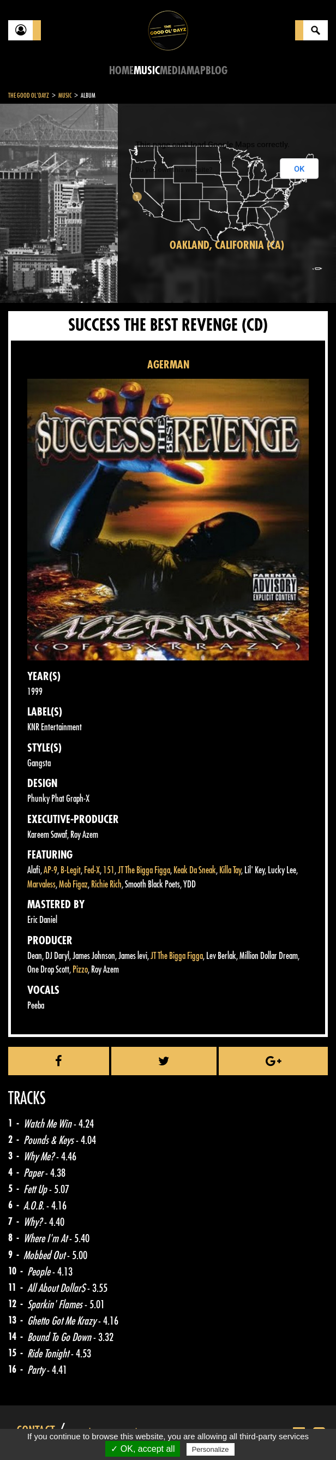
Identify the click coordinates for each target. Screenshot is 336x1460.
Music (147, 70)
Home (121, 70)
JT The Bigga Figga (144, 870)
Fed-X (92, 870)
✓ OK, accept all (143, 1448)
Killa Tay (230, 870)
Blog (216, 70)
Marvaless (41, 884)
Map (196, 70)
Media (173, 70)
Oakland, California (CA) (227, 245)
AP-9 (50, 870)
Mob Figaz (73, 884)
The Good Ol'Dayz (28, 95)
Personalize (210, 1449)
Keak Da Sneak (194, 870)
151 (109, 870)
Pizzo (80, 969)
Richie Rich (106, 884)
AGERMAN (168, 365)
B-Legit (71, 870)
